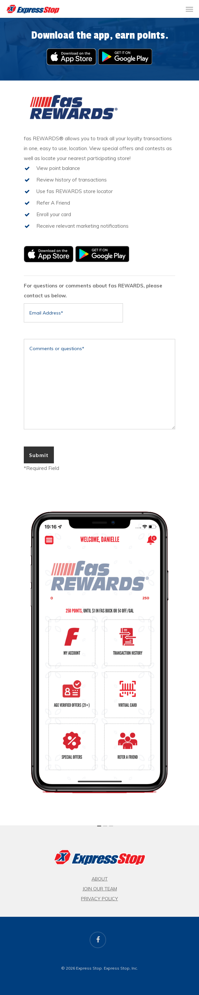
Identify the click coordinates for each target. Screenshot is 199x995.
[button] (189, 9)
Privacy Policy (99, 899)
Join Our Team (99, 889)
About (100, 879)
